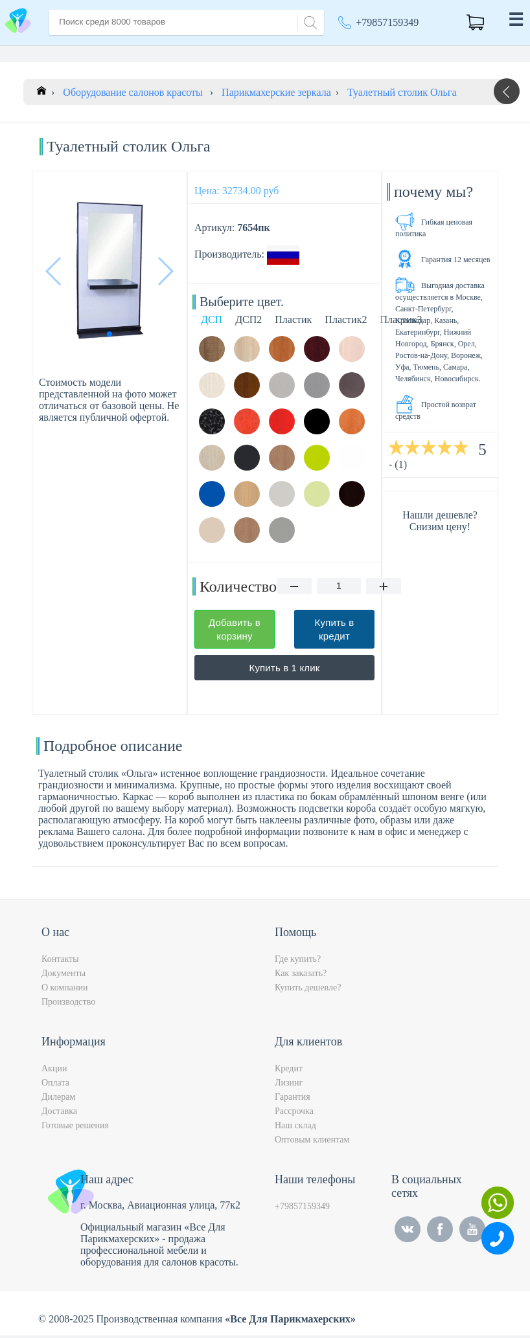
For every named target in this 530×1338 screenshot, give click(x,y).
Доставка (59, 1114)
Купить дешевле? (308, 990)
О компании (64, 990)
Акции (54, 1071)
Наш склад (295, 1128)
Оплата (55, 1085)
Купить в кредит (334, 631)
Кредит (289, 1071)
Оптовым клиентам (312, 1142)
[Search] (308, 21)
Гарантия (292, 1099)
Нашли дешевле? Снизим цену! (440, 523)
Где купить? (298, 961)
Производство (68, 1004)
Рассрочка (294, 1114)
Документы (63, 976)
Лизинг (289, 1085)
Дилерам (58, 1099)
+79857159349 (387, 22)
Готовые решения (75, 1128)
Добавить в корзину (234, 631)
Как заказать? (301, 976)
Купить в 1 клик (284, 670)
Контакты (60, 961)
